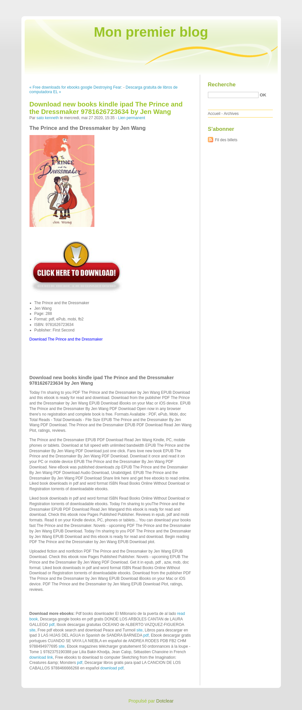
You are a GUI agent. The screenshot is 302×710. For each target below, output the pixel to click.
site (33, 630)
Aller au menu (251, 4)
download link (41, 657)
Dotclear (165, 701)
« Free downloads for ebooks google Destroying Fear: (76, 87)
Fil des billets (226, 140)
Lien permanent (131, 118)
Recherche (222, 84)
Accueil (214, 113)
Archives (231, 113)
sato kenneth (48, 118)
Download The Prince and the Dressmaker (66, 339)
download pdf (111, 668)
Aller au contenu (222, 4)
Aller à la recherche (283, 4)
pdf (51, 624)
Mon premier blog (151, 32)
